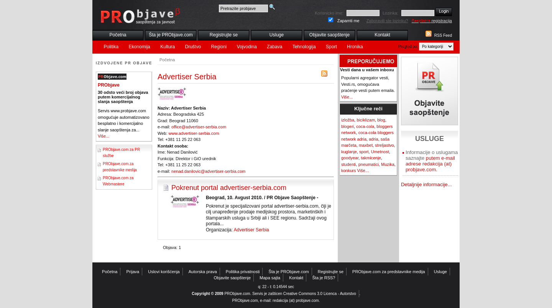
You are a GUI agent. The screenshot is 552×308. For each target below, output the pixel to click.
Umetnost (380, 151)
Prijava (133, 271)
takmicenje (371, 158)
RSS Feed (443, 35)
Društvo (193, 46)
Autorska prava (203, 271)
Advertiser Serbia (251, 230)
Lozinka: (390, 13)
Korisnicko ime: (329, 13)
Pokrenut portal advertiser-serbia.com (228, 188)
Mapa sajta (270, 277)
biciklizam (365, 120)
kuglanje (349, 151)
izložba (347, 120)
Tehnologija (304, 46)
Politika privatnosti (243, 271)
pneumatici (368, 164)
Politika (111, 46)
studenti (348, 164)
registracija (432, 20)
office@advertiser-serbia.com (198, 127)
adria (373, 139)
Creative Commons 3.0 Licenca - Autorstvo (319, 294)
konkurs (348, 170)
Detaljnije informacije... (426, 184)
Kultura (167, 46)
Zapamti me (348, 20)
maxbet (366, 145)
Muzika (387, 164)
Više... (103, 136)
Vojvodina (247, 46)
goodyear (349, 158)
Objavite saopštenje (329, 35)
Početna (117, 35)
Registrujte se (224, 35)
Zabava (274, 46)
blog (381, 120)
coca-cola (365, 126)
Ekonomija (139, 46)
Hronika (355, 46)
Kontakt (382, 35)
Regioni (219, 46)
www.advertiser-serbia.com (194, 133)
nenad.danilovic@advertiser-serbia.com (208, 171)
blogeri (347, 126)
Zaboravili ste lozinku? (387, 20)
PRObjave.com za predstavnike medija (388, 271)
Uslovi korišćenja (164, 271)
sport (363, 151)
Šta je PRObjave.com (171, 35)
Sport (331, 46)
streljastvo (384, 145)
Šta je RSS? (323, 277)
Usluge (276, 35)
